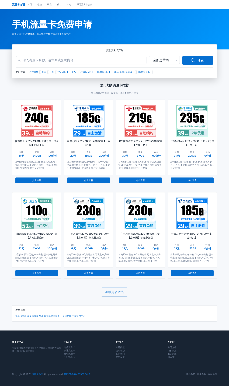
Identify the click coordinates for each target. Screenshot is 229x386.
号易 (41, 316)
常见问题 (120, 347)
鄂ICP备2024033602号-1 (77, 374)
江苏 (52, 72)
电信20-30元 (144, 72)
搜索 (197, 60)
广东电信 (33, 72)
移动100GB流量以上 (124, 72)
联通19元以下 (87, 72)
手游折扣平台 (78, 316)
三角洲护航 (65, 316)
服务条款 (172, 353)
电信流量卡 (69, 347)
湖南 (44, 72)
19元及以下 (63, 72)
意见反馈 (120, 356)
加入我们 (172, 356)
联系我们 (120, 353)
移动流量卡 (69, 353)
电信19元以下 (104, 72)
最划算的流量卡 (52, 316)
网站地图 (212, 374)
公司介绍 (172, 347)
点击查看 (36, 180)
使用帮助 (120, 350)
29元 (74, 72)
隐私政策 (172, 350)
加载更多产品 (114, 292)
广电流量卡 (69, 356)
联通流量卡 (69, 350)
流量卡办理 (21, 316)
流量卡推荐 (32, 316)
